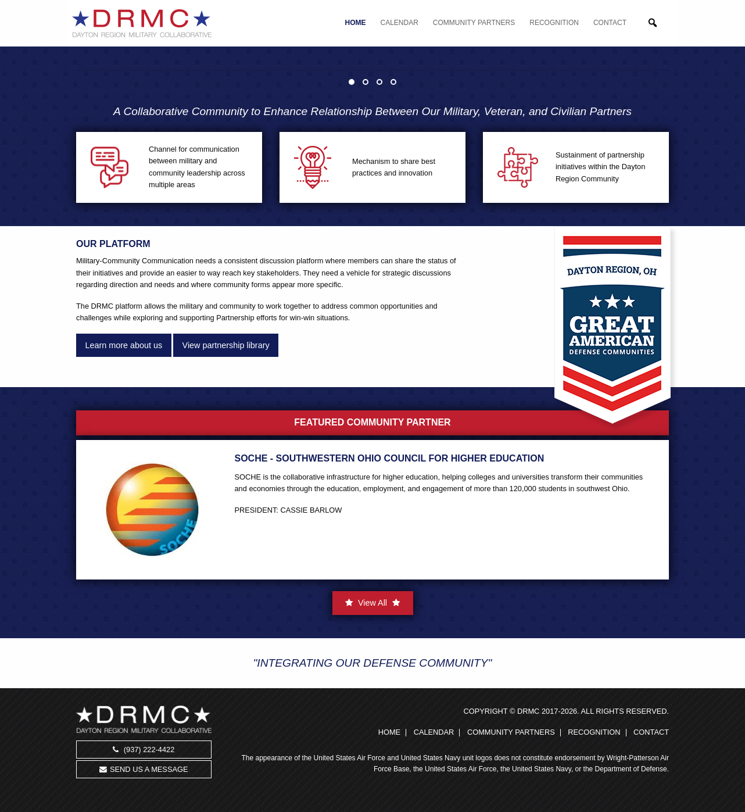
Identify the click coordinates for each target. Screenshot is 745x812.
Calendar (399, 23)
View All (372, 602)
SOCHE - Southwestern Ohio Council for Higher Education (390, 458)
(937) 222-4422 (143, 749)
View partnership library (226, 345)
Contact (609, 23)
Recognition (554, 23)
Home (355, 23)
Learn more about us (123, 345)
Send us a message (143, 769)
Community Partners (474, 23)
